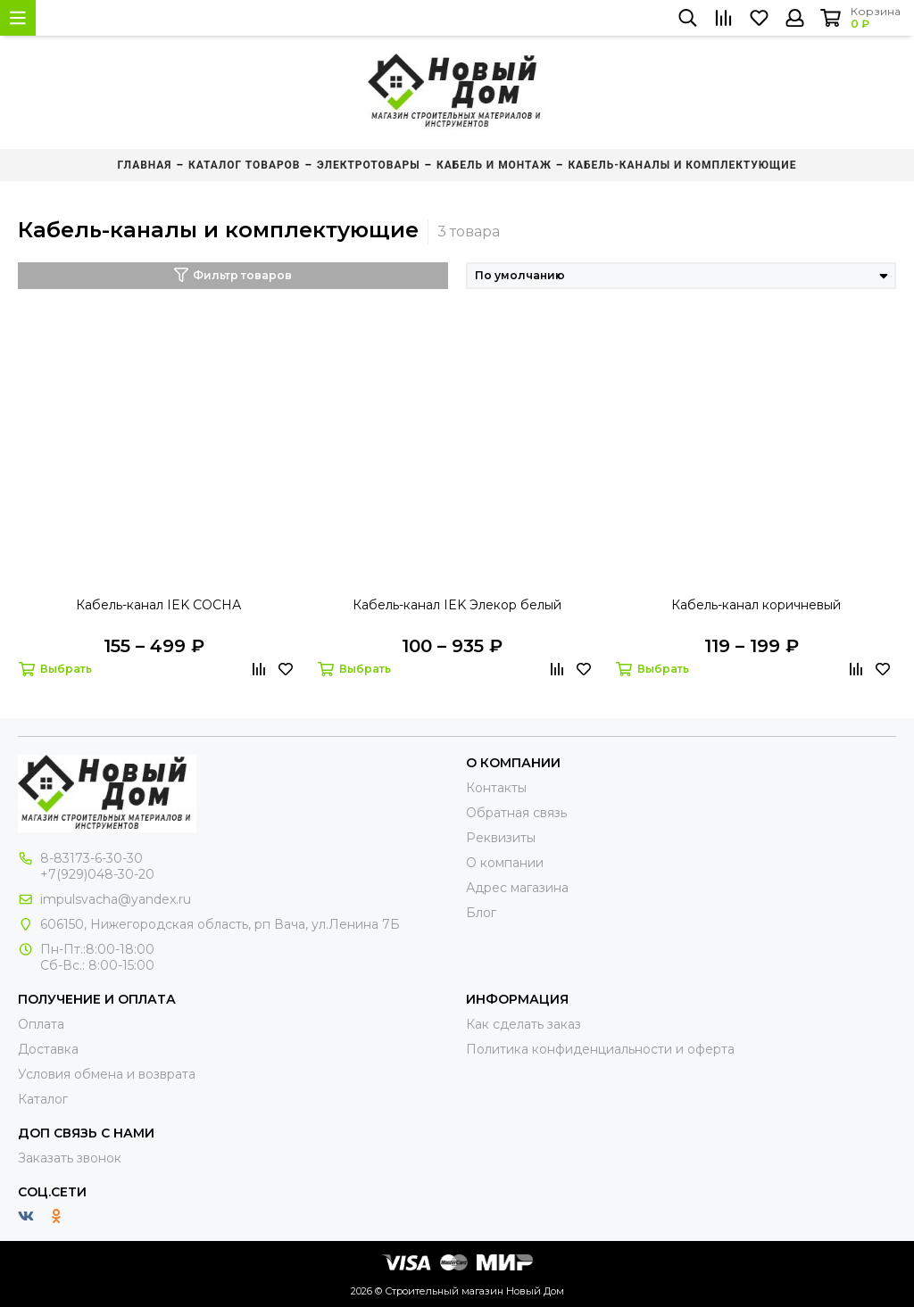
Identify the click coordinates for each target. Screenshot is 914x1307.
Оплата (41, 1024)
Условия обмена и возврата (106, 1074)
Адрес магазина (517, 888)
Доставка (48, 1049)
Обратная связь (516, 813)
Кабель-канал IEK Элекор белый (457, 605)
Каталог (43, 1099)
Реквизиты (501, 838)
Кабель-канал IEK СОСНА (158, 605)
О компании (505, 863)
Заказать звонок (69, 1158)
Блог (481, 913)
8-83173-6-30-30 (91, 858)
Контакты (496, 788)
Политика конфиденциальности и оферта (600, 1049)
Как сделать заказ (523, 1024)
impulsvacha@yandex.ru (115, 899)
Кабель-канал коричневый (756, 605)
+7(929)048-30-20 (97, 874)
